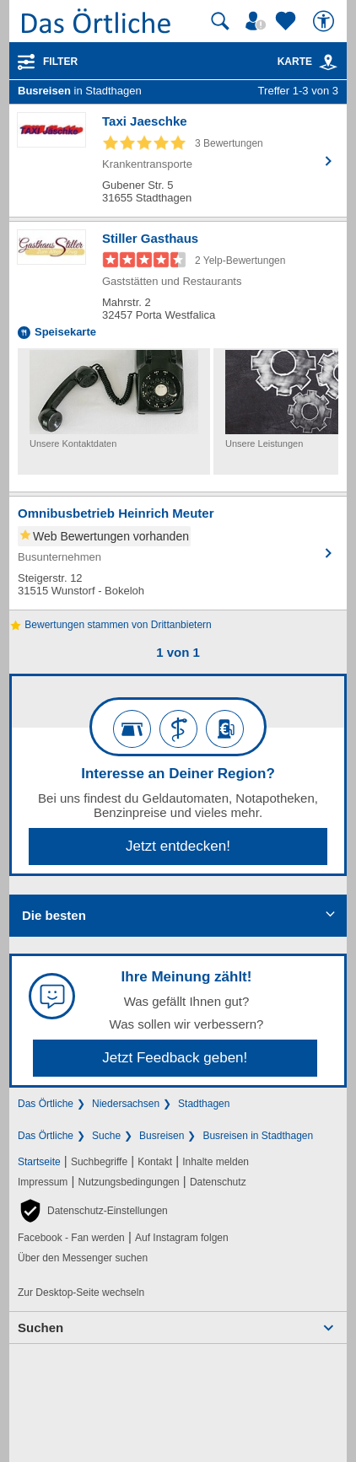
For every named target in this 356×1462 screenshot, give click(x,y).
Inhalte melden (215, 1162)
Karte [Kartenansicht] (308, 61)
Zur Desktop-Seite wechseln (81, 1292)
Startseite (39, 1162)
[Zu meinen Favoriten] (287, 21)
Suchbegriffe (99, 1162)
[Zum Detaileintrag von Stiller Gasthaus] (178, 285)
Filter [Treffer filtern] (60, 61)
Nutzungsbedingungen (129, 1182)
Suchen (40, 1327)
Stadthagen (203, 1104)
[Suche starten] (220, 21)
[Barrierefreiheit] (325, 21)
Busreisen (161, 1136)
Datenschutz (218, 1182)
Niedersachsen (125, 1104)
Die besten (54, 915)
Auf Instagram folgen (182, 1238)
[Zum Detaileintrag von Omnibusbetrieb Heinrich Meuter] (178, 553)
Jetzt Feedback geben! (174, 1058)
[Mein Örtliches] (258, 21)
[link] (328, 62)
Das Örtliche (45, 1104)
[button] (93, 1211)
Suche (106, 1136)
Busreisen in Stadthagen (257, 1136)
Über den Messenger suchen (83, 1258)
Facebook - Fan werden (71, 1238)
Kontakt (155, 1162)
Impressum (42, 1182)
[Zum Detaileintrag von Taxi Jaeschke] (178, 160)
